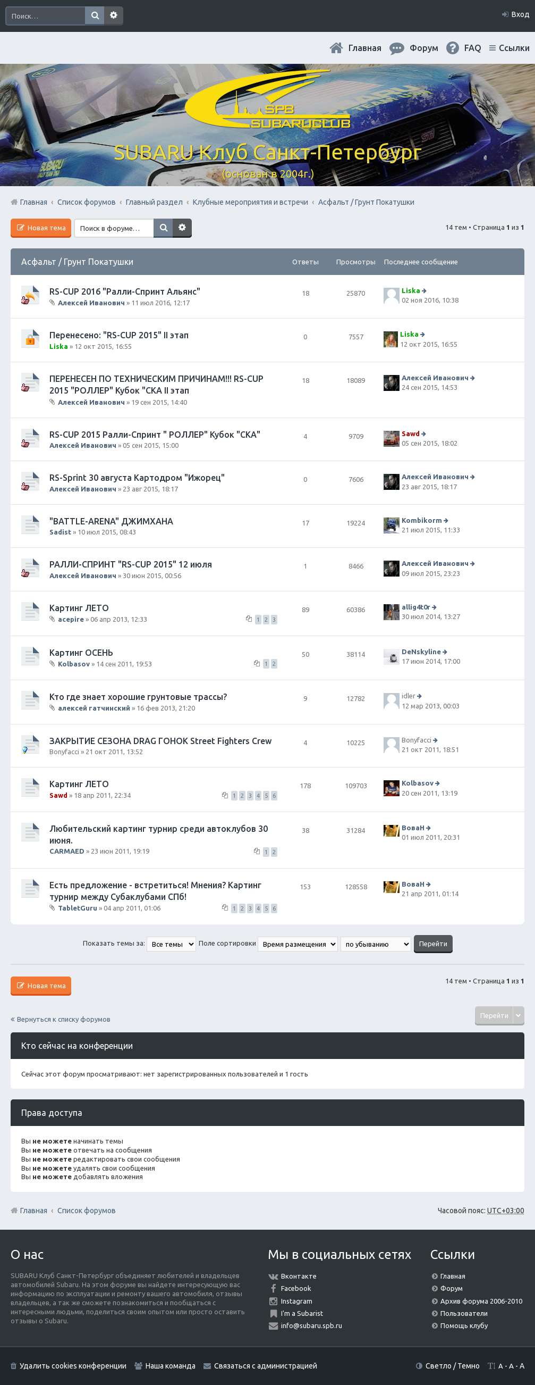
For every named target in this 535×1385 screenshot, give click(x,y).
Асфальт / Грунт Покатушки (77, 261)
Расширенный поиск (113, 16)
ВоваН (413, 827)
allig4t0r (416, 607)
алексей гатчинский (94, 708)
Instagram (296, 1301)
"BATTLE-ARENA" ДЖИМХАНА (111, 521)
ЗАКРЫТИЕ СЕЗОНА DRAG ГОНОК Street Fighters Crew (160, 741)
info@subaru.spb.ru (311, 1325)
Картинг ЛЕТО (79, 608)
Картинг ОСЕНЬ (81, 652)
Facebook (296, 1288)
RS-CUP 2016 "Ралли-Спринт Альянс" (124, 291)
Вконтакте (299, 1276)
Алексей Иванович (91, 302)
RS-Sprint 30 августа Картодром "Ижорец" (137, 477)
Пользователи (464, 1313)
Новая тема (46, 227)
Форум (451, 1288)
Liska (411, 290)
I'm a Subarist (302, 1313)
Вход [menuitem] (521, 14)
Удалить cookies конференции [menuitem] (73, 1366)
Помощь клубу (464, 1325)
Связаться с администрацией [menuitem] (265, 1366)
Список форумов (86, 1210)
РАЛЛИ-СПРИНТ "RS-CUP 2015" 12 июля (130, 564)
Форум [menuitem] (424, 48)
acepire (71, 619)
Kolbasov (74, 664)
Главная (365, 48)
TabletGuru (77, 908)
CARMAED (66, 851)
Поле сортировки (268, 943)
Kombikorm (422, 520)
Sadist (60, 532)
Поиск (94, 16)
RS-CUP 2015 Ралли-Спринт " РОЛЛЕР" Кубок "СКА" (154, 434)
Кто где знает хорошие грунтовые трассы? (138, 697)
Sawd (411, 433)
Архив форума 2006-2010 (481, 1301)
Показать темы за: (139, 943)
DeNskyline (421, 651)
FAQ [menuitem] (472, 48)
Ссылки (514, 48)
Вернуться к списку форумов (64, 1019)
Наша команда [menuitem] (171, 1366)
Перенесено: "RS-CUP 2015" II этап (119, 335)
